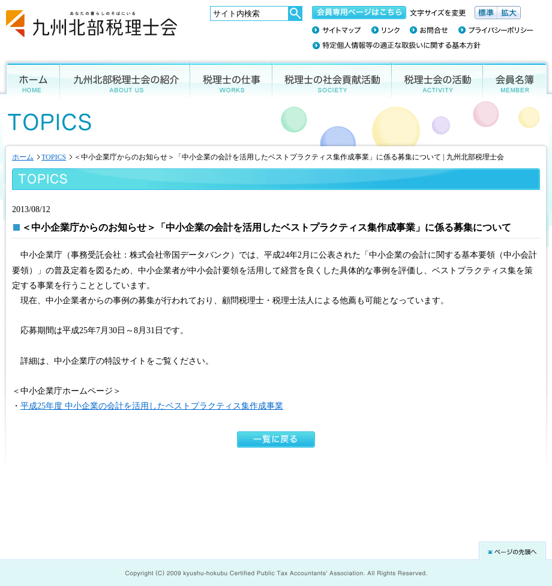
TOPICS (53, 157)
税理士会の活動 (437, 78)
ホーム (30, 78)
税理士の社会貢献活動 (332, 78)
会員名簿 (517, 78)
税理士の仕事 (231, 78)
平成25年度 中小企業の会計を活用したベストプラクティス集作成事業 (151, 405)
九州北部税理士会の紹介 (125, 78)
